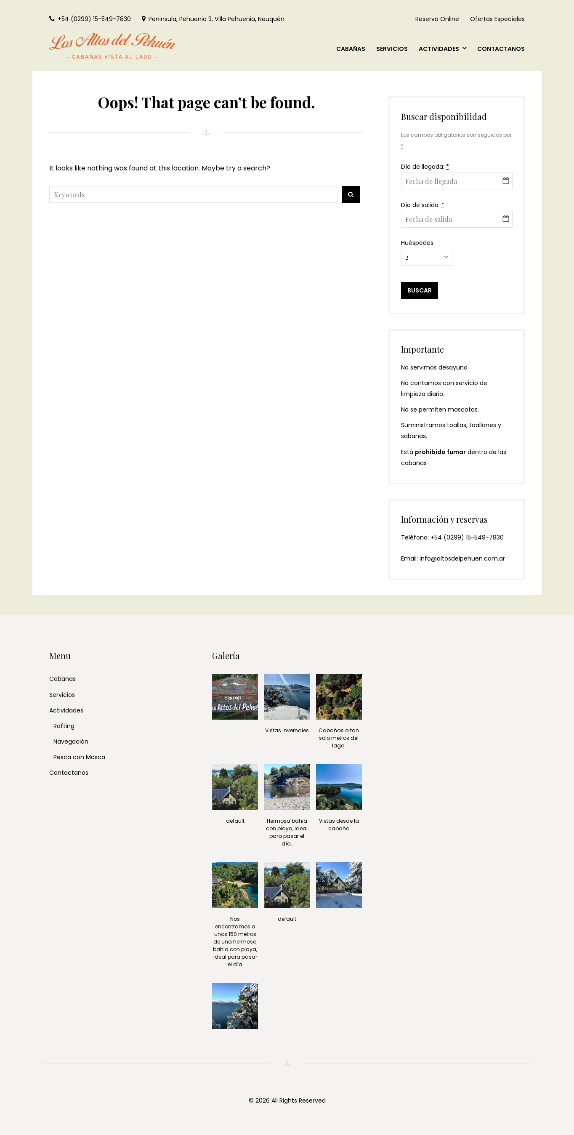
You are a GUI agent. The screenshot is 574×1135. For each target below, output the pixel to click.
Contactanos (68, 772)
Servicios (62, 695)
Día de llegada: (425, 166)
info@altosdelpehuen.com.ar (462, 558)
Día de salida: (422, 205)
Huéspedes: (418, 243)
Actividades (66, 710)
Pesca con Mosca (79, 757)
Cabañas (62, 679)
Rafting (63, 726)
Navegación (70, 741)
